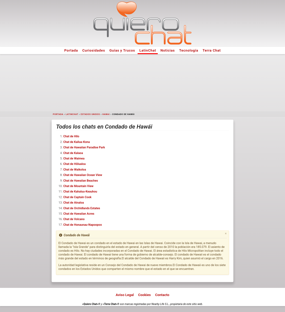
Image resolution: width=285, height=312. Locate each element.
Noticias (167, 50)
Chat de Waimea (74, 158)
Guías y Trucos (122, 50)
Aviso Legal (125, 295)
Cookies (144, 295)
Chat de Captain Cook (77, 197)
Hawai (106, 114)
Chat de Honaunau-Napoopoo (82, 224)
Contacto (162, 295)
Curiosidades (93, 50)
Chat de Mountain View (78, 186)
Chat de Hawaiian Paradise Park (84, 147)
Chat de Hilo (71, 136)
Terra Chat (212, 50)
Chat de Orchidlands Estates (81, 208)
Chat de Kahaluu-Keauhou (80, 191)
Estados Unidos (90, 114)
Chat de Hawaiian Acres (78, 213)
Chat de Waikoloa (74, 169)
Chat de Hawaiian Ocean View (82, 175)
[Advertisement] (142, 82)
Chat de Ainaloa (73, 202)
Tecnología (188, 50)
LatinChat (147, 50)
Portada (71, 50)
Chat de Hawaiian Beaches (80, 180)
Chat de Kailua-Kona (76, 142)
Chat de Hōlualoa (74, 164)
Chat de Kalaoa (73, 153)
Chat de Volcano (74, 219)
